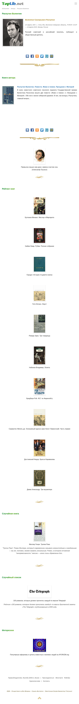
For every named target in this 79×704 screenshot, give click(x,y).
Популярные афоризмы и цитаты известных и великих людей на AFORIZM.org (39, 647)
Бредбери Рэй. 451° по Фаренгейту (39, 398)
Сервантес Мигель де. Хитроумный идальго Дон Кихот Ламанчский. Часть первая (39, 429)
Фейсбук (67, 678)
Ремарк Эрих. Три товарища (39, 336)
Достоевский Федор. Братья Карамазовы (39, 459)
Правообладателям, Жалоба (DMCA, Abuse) (23, 678)
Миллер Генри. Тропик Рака (39, 544)
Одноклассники (34, 681)
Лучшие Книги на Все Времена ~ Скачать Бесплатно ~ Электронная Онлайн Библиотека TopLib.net (42, 691)
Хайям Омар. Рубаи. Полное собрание (39, 246)
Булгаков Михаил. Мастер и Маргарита (39, 217)
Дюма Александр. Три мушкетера (39, 489)
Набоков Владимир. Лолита (39, 367)
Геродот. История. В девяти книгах (39, 275)
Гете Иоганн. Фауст (39, 304)
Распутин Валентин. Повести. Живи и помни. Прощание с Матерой (45, 87)
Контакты (46, 681)
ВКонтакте (59, 678)
